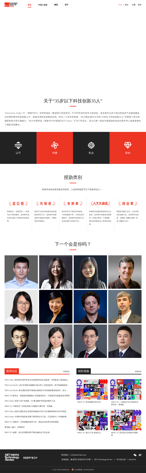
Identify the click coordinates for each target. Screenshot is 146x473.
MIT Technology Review (103, 459)
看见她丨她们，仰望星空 (15, 427)
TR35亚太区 (121, 459)
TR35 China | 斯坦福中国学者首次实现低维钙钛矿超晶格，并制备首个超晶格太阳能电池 (37, 380)
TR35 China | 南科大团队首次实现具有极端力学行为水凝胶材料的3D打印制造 (35, 411)
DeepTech (132, 459)
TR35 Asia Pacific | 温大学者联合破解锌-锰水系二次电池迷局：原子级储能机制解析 (37, 385)
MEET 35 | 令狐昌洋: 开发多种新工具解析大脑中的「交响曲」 (29, 406)
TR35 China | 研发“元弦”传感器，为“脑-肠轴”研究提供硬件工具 (30, 401)
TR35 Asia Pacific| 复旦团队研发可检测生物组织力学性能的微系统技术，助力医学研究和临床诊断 (37, 390)
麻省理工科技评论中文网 (80, 459)
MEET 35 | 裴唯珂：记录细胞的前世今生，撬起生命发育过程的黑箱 (32, 422)
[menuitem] (29, 4)
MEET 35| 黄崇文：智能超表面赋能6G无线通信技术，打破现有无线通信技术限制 (37, 396)
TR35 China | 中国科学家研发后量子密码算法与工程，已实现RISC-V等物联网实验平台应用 (37, 417)
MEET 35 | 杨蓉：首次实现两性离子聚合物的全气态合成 (27, 432)
